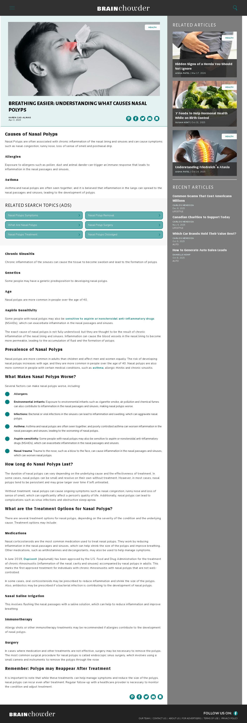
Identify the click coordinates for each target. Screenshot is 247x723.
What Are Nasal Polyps (22, 225)
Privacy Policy (229, 718)
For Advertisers (191, 718)
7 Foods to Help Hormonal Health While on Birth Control (201, 115)
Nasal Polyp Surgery (100, 225)
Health (152, 27)
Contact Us (159, 718)
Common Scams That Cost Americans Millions (202, 198)
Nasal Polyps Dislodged (102, 234)
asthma (98, 368)
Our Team (144, 718)
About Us (174, 718)
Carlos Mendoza (183, 205)
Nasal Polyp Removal (101, 215)
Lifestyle (178, 211)
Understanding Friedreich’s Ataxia (202, 167)
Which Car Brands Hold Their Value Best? (204, 233)
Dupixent (30, 559)
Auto (176, 244)
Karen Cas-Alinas (20, 117)
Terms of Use (211, 718)
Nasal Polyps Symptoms (23, 215)
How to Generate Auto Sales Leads (200, 250)
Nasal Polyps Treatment (22, 234)
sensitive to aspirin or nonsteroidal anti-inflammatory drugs (109, 319)
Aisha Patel (182, 73)
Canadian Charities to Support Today (201, 217)
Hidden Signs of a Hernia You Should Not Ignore (203, 66)
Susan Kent (182, 122)
